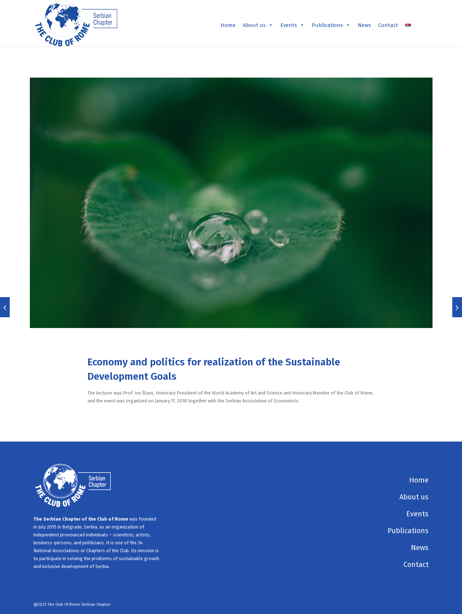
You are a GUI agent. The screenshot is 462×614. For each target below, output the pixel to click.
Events (292, 25)
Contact (388, 25)
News (364, 25)
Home (228, 25)
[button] (270, 25)
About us (258, 25)
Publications (331, 25)
